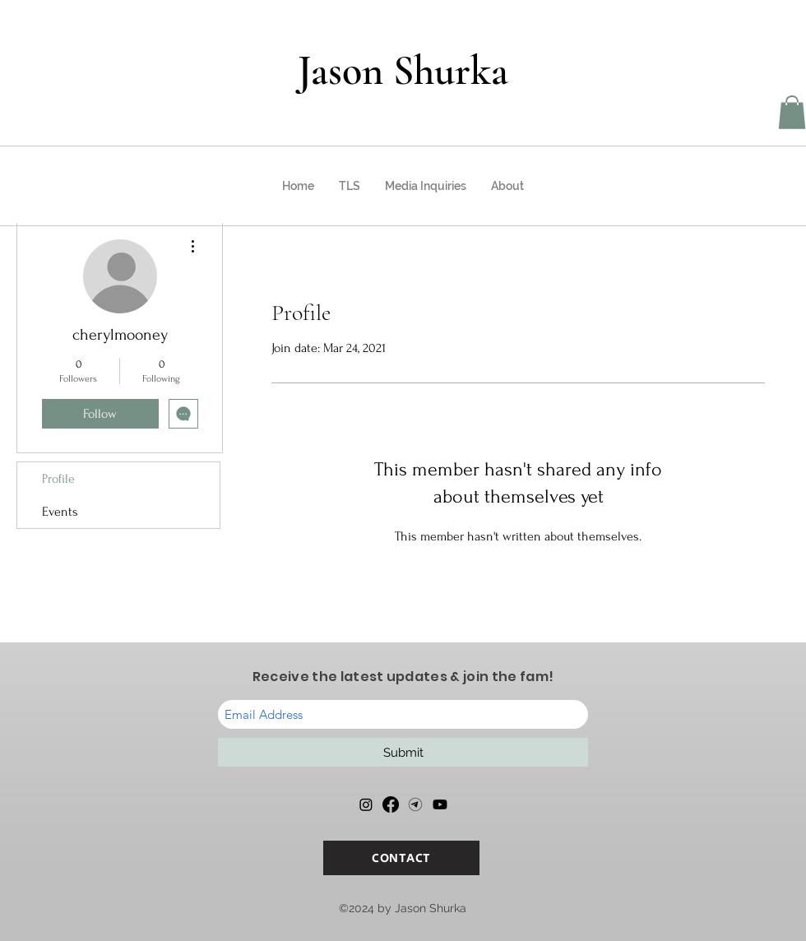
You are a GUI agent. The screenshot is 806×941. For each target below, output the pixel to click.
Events (60, 511)
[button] (792, 112)
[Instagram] (366, 804)
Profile (58, 478)
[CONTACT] (401, 858)
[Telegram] (415, 804)
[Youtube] (440, 804)
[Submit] (403, 752)
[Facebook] (390, 804)
